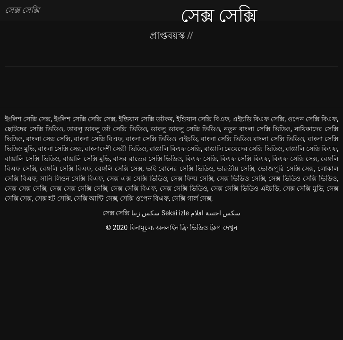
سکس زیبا (145, 213)
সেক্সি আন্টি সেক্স (95, 198)
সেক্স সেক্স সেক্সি (25, 188)
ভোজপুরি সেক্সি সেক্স (286, 168)
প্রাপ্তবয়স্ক (168, 35)
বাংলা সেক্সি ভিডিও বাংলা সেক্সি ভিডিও (252, 139)
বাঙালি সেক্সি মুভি (86, 158)
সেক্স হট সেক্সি (53, 198)
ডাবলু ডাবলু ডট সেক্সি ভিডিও (107, 129)
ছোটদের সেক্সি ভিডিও (34, 129)
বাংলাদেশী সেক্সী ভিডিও (115, 149)
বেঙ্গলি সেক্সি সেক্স (119, 168)
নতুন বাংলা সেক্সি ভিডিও (257, 129)
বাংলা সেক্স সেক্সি (48, 139)
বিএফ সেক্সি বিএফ (244, 158)
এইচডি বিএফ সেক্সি (258, 119)
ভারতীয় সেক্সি (235, 168)
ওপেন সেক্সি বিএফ (312, 119)
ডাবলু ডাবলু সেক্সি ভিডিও (185, 129)
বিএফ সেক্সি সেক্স (294, 158)
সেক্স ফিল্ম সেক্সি (192, 178)
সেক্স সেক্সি (116, 213)
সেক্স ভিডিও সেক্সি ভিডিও (302, 178)
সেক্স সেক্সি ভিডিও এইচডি (245, 188)
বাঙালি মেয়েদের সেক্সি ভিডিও (243, 149)
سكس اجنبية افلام (215, 213)
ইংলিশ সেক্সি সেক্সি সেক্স (84, 119)
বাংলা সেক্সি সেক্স (60, 149)
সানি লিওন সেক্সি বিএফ (71, 178)
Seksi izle (175, 213)
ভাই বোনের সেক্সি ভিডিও (180, 168)
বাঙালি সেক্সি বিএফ (311, 149)
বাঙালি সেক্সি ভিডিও (32, 158)
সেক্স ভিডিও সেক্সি (241, 178)
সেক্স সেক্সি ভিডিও (183, 188)
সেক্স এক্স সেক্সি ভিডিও (137, 178)
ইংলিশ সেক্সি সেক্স (28, 119)
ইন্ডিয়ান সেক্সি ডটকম (146, 119)
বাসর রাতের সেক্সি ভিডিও (147, 158)
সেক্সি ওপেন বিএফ (144, 198)
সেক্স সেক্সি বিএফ (133, 188)
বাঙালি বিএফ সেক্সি (175, 149)
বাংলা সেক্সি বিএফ (98, 139)
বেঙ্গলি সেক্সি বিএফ (65, 168)
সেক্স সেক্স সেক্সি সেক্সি (78, 188)
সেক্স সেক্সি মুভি (303, 188)
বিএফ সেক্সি (200, 158)
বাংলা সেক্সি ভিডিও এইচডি (161, 139)
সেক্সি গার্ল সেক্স (191, 198)
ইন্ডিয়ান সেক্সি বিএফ (202, 119)
